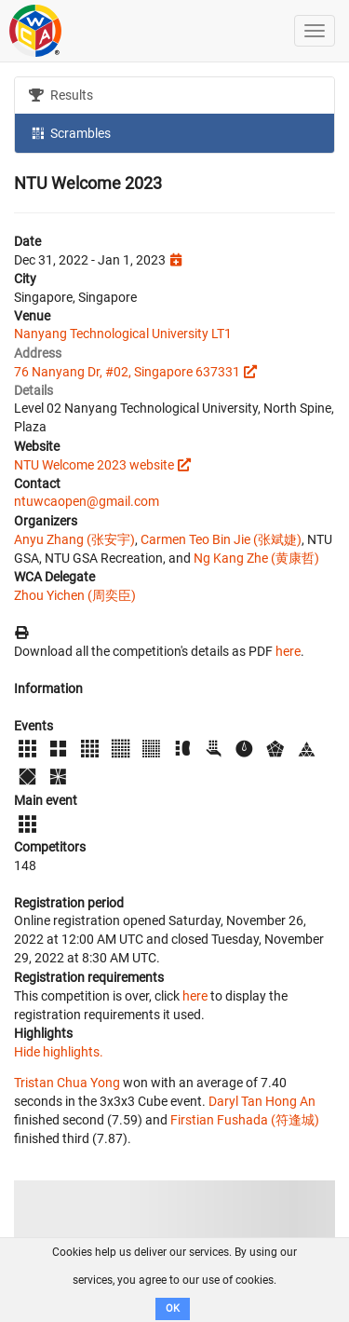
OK (173, 1308)
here (288, 651)
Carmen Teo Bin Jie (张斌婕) (221, 539)
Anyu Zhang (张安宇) (74, 539)
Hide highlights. (58, 1051)
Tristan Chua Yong (67, 1082)
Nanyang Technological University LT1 (123, 333)
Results (61, 95)
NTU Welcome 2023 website (94, 464)
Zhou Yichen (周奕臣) (75, 595)
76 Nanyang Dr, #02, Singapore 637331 (127, 371)
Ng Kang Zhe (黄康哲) (256, 558)
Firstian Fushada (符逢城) (244, 1119)
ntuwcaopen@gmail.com (86, 501)
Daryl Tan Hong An (261, 1101)
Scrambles (70, 132)
